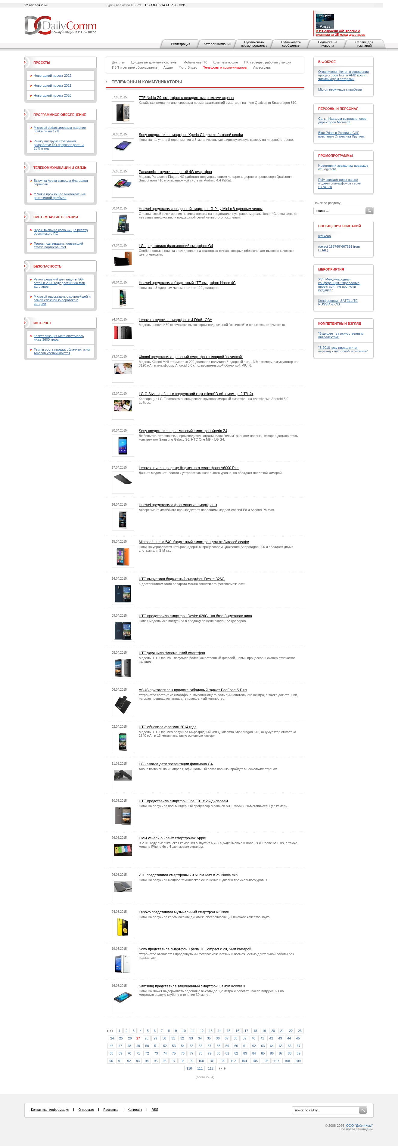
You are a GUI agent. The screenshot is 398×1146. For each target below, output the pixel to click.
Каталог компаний (217, 44)
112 (210, 1068)
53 (174, 1046)
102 (222, 1061)
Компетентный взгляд (339, 323)
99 (191, 1061)
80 (218, 1053)
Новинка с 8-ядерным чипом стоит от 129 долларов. (179, 288)
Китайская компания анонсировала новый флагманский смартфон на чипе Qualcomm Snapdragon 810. (218, 102)
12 (202, 1031)
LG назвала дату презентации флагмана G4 (176, 764)
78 (200, 1053)
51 (156, 1046)
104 (244, 1061)
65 (280, 1046)
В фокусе (327, 61)
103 (233, 1061)
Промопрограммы (335, 155)
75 (174, 1053)
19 (264, 1031)
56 (200, 1046)
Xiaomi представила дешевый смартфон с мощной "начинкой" (191, 357)
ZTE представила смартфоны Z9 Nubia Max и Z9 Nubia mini (188, 875)
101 (212, 1061)
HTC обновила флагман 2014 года (168, 727)
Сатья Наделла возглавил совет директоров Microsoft (343, 120)
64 (272, 1046)
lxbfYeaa (324, 236)
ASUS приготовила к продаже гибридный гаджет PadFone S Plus (193, 690)
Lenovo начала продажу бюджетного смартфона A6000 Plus (189, 468)
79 (209, 1053)
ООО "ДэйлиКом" (359, 1125)
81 (227, 1053)
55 (191, 1046)
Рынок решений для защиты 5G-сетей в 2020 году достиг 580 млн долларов (59, 282)
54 (183, 1046)
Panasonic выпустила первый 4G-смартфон (175, 172)
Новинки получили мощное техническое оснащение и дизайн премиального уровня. (203, 880)
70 (129, 1053)
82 (236, 1053)
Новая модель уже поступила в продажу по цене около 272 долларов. (193, 621)
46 (111, 1046)
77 (191, 1053)
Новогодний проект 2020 (52, 95)
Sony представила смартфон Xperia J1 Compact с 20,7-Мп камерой (195, 949)
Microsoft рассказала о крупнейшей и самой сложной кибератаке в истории (62, 300)
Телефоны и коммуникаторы (147, 81)
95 (155, 1061)
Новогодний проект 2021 (52, 85)
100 (201, 1061)
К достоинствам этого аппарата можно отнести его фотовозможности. (192, 584)
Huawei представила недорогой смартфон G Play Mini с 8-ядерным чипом (201, 209)
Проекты (41, 62)
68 (111, 1053)
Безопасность (47, 266)
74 (165, 1053)
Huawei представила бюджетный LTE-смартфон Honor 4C (187, 283)
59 (227, 1046)
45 (298, 1038)
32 (182, 1038)
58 (218, 1046)
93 (138, 1061)
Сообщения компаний (339, 226)
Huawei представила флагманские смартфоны (178, 505)
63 (263, 1046)
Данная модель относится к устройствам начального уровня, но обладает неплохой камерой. (210, 473)
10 (184, 1031)
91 (120, 1061)
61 (245, 1046)
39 (244, 1038)
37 (227, 1038)
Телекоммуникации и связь (59, 167)
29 (155, 1038)
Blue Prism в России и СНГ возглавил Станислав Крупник (341, 134)
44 (289, 1038)
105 (255, 1061)
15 (228, 1031)
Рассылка (110, 1109)
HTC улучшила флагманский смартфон (172, 653)
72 (147, 1053)
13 (211, 1031)
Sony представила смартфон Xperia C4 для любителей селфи (191, 135)
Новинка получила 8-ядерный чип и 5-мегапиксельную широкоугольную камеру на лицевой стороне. (216, 139)
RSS (154, 1109)
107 (276, 1061)
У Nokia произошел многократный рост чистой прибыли (60, 196)
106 (265, 1061)
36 (217, 1038)
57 (209, 1046)
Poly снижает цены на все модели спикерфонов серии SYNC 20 (339, 183)
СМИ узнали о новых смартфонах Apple (172, 838)
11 (193, 1031)
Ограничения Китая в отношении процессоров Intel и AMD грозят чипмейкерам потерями (343, 75)
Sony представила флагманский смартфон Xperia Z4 (183, 431)
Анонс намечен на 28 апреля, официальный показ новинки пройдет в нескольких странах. (208, 769)
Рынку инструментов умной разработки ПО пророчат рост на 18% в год (59, 144)
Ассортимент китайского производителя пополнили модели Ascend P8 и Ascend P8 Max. (207, 510)
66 (289, 1046)
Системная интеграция (55, 217)
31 (173, 1038)
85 (263, 1053)
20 (273, 1031)
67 (298, 1046)
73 (156, 1053)
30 (164, 1038)
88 (289, 1053)
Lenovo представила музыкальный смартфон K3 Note (184, 912)
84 (254, 1053)
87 (280, 1053)
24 (112, 1038)
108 (287, 1061)
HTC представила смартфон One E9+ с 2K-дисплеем (183, 801)
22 (291, 1031)
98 (182, 1061)
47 (120, 1046)
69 (120, 1053)
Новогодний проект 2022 (52, 75)
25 (121, 1038)
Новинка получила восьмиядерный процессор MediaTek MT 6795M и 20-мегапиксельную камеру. (213, 806)
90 (111, 1061)
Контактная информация (50, 1109)
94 (147, 1061)
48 (129, 1046)
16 (237, 1031)
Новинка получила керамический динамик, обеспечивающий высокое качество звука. (205, 917)
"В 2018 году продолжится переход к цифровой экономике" (343, 349)
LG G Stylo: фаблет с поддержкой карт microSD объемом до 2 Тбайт (196, 394)
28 (146, 1038)
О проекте (86, 1109)
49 (138, 1046)
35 (209, 1038)
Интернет (42, 323)
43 (280, 1038)
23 (300, 1031)
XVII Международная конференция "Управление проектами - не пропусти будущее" (338, 284)
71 (138, 1053)
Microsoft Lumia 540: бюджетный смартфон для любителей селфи (194, 542)
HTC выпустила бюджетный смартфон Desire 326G (182, 579)
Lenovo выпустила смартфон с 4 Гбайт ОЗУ (175, 320)
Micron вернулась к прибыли (340, 89)
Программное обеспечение (59, 114)
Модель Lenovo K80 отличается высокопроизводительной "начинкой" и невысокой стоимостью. (212, 325)
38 (235, 1038)
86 (272, 1053)
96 (164, 1061)
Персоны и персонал (338, 108)
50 (147, 1046)
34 (200, 1038)
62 (254, 1046)
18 (255, 1031)
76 (183, 1053)
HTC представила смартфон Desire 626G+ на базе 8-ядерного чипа (195, 616)
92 (129, 1061)
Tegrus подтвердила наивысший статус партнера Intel (58, 245)
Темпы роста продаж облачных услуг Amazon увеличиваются (62, 351)
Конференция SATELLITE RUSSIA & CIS (338, 302)
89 (298, 1053)
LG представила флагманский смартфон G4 (176, 246)
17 (246, 1031)
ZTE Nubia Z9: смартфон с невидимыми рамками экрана (186, 98)
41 (262, 1038)
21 (282, 1031)
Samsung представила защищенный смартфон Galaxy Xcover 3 (192, 986)
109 (297, 1061)
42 (271, 1038)
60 (236, 1046)
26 (130, 1038)
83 (245, 1053)
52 (165, 1046)
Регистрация (180, 44)
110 (189, 1068)
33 (191, 1038)
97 (173, 1061)
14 (219, 1031)
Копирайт (135, 1109)
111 (200, 1068)
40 (253, 1038)
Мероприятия (331, 269)
